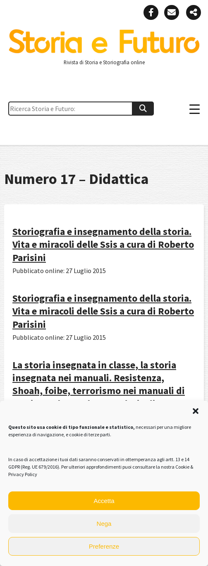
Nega (104, 523)
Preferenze (104, 546)
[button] (195, 411)
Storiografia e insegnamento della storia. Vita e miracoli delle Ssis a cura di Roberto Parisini (103, 244)
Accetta (103, 500)
